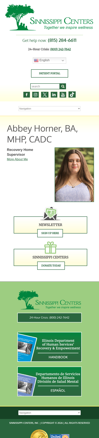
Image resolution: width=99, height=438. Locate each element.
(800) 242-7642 (60, 49)
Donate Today (51, 265)
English (42, 60)
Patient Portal (49, 73)
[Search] (63, 86)
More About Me (17, 159)
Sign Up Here (50, 233)
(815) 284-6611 (62, 40)
